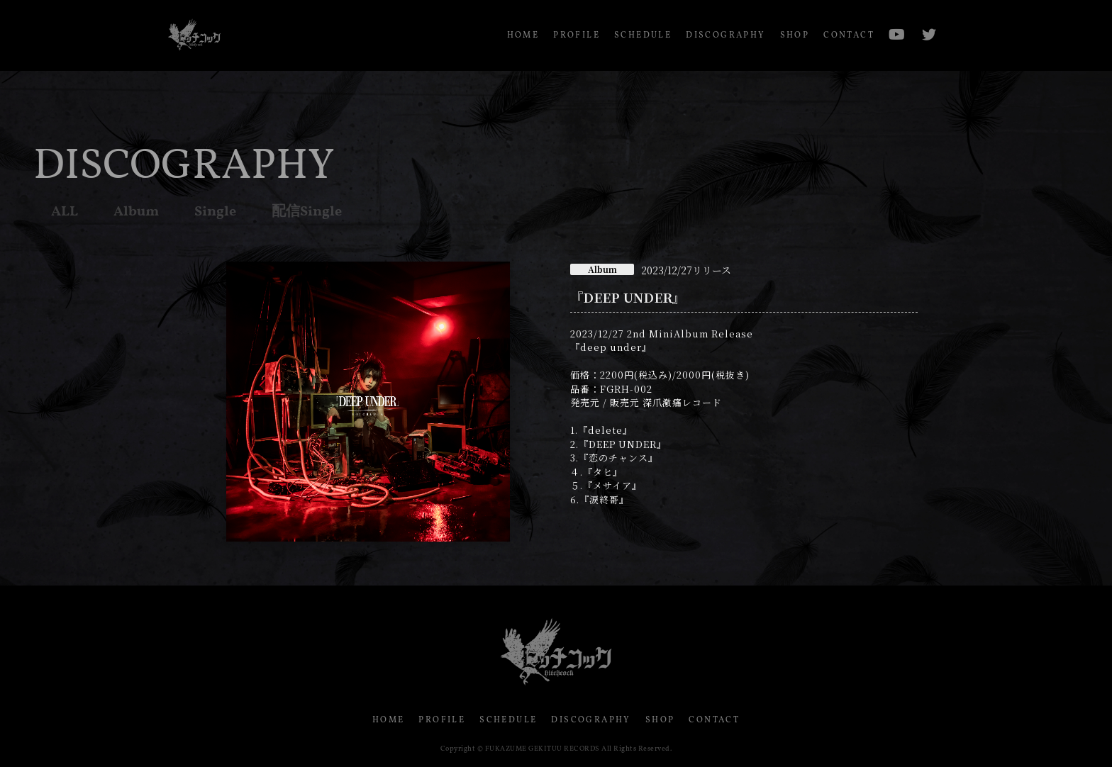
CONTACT (848, 35)
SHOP (795, 35)
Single (215, 212)
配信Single (307, 212)
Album (136, 212)
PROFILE (576, 35)
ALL (64, 212)
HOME (523, 35)
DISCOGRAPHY (725, 35)
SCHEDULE (643, 35)
